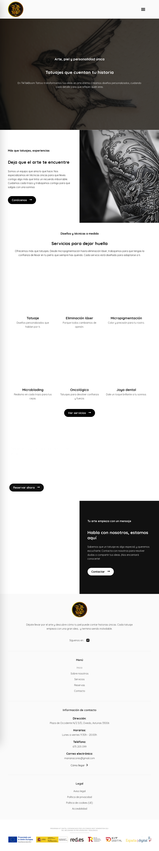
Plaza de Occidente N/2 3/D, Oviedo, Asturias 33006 (79, 723)
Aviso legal (79, 791)
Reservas (79, 685)
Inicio (79, 667)
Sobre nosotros (80, 673)
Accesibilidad (79, 808)
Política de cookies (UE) (79, 802)
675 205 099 (79, 746)
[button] (143, 9)
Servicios (79, 679)
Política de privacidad (79, 797)
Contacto (79, 690)
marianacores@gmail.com (79, 758)
